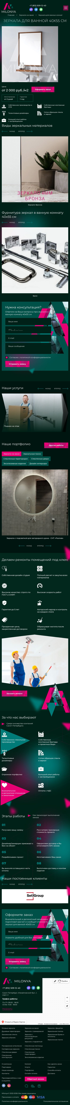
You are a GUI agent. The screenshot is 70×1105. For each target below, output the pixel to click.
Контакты (5, 1073)
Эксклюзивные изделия (34, 1057)
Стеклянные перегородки (30, 1053)
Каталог (28, 1064)
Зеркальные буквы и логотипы (56, 1035)
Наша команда (8, 1070)
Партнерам (6, 1067)
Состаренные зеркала (10, 1049)
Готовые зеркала (8, 1028)
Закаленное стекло (9, 1034)
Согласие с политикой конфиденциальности (30, 357)
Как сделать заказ (55, 1064)
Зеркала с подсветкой (33, 1042)
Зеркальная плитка (55, 1031)
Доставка (51, 1073)
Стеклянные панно (32, 1049)
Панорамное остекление (12, 1046)
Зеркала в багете (8, 1038)
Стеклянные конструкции (7, 1056)
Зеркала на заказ (32, 1028)
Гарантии (51, 1067)
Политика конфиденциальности (15, 1101)
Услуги (27, 1067)
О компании (7, 1064)
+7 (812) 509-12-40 (38, 6)
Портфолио (29, 1070)
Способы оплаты (54, 1070)
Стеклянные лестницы (34, 1046)
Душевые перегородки (11, 1031)
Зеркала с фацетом (55, 1028)
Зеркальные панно (55, 1040)
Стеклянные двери (9, 1052)
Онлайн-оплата (31, 1073)
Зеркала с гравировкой (34, 1031)
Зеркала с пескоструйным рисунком (31, 1036)
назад (8, 131)
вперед (25, 131)
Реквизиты (7, 1009)
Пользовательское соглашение (55, 1101)
